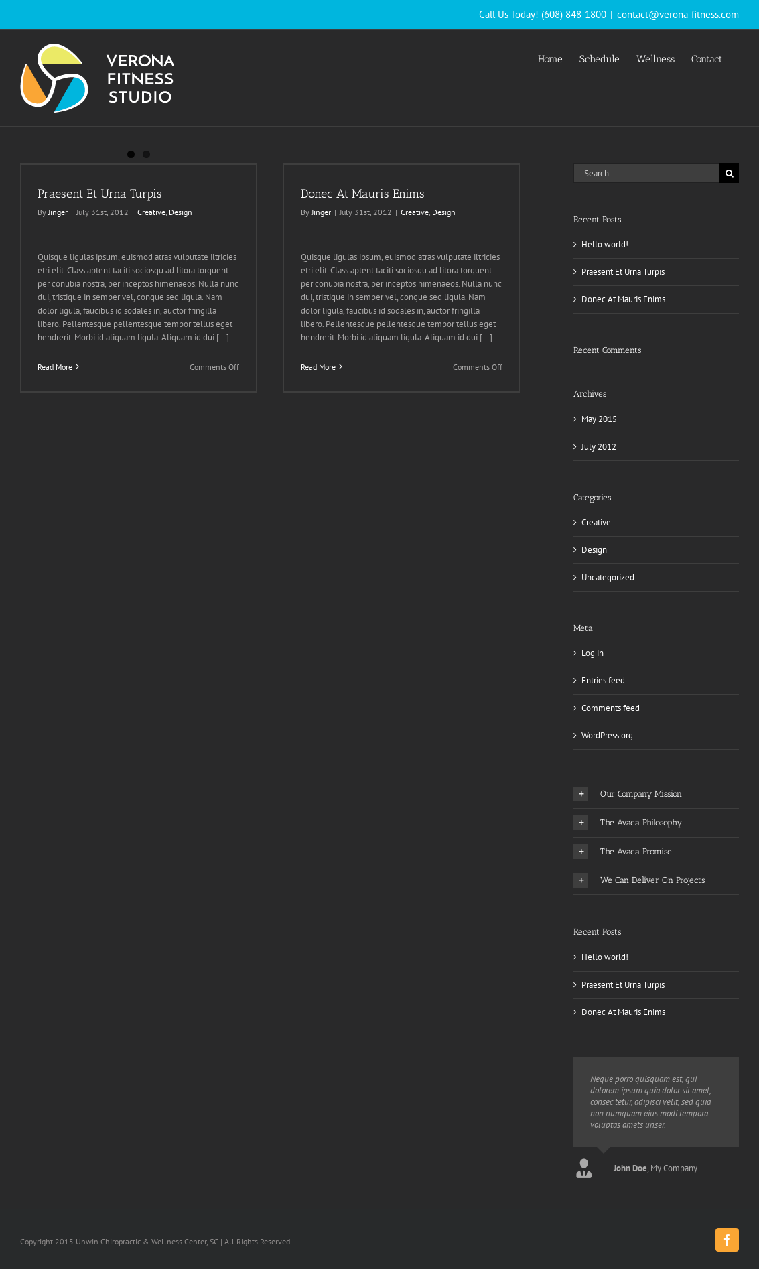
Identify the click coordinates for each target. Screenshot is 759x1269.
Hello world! (604, 244)
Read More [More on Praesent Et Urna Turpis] (55, 367)
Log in (592, 653)
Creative (151, 212)
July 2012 (598, 446)
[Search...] (646, 173)
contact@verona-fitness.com (678, 14)
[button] (656, 794)
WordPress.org (607, 735)
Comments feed (610, 708)
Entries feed (603, 680)
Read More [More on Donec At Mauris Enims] (318, 367)
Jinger (58, 212)
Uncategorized (607, 577)
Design (180, 212)
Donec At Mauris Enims (363, 193)
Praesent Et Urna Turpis (100, 193)
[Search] (729, 173)
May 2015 (599, 419)
